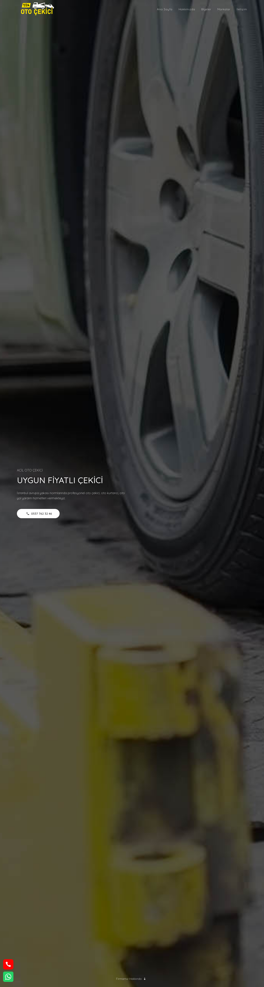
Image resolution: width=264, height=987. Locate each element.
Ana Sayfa (164, 9)
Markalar (223, 9)
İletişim (242, 9)
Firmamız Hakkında (132, 979)
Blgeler (206, 9)
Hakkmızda (187, 9)
